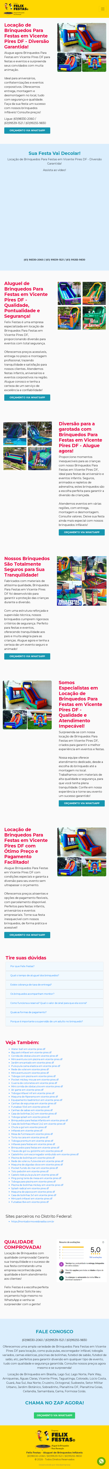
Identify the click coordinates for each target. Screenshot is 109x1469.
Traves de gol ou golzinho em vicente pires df (37, 1151)
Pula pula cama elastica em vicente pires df (35, 1066)
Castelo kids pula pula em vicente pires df (34, 1175)
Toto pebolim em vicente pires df (30, 1171)
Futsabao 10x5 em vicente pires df (30, 1107)
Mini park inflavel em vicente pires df (31, 1198)
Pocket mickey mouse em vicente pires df (35, 1079)
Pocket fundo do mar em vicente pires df (34, 1168)
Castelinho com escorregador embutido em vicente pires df (45, 1154)
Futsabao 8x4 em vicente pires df (30, 1202)
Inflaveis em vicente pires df (26, 1130)
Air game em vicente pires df (27, 1090)
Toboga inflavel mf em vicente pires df (32, 1093)
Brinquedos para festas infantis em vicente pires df (39, 1120)
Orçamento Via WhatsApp (27, 130)
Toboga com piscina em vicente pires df (33, 1076)
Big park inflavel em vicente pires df (31, 1052)
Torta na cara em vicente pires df (29, 1137)
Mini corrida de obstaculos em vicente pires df (37, 1086)
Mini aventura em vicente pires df (30, 1073)
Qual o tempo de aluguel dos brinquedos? (34, 975)
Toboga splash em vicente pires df (30, 1117)
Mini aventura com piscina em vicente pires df (36, 1059)
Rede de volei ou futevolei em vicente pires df (37, 1161)
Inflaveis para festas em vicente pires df (33, 1144)
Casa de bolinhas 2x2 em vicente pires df (34, 1113)
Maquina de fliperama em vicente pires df (34, 1096)
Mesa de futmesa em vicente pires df (32, 1134)
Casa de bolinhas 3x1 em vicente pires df (33, 1195)
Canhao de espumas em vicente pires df (33, 1103)
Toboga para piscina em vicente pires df (33, 1181)
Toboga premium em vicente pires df (32, 1141)
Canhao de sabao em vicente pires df (32, 1110)
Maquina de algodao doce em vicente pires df (37, 1164)
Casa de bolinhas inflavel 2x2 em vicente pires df (38, 1124)
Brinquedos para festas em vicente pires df (35, 1147)
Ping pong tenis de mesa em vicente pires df (36, 1178)
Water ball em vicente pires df (28, 1049)
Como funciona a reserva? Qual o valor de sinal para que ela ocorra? (48, 1003)
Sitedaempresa (63, 1465)
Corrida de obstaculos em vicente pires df (34, 1056)
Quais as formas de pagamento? (28, 1012)
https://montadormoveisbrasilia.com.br (32, 1221)
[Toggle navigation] (103, 9)
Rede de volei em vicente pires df (30, 1069)
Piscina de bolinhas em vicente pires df (33, 1158)
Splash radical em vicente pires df (30, 1188)
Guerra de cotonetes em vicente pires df (34, 1083)
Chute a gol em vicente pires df (29, 1127)
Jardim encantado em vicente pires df (32, 1062)
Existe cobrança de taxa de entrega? (31, 984)
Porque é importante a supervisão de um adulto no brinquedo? (46, 1021)
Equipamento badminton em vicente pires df (36, 1100)
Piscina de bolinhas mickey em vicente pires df (37, 1185)
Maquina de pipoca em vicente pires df (33, 1191)
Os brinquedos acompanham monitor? (32, 994)
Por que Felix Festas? (22, 966)
